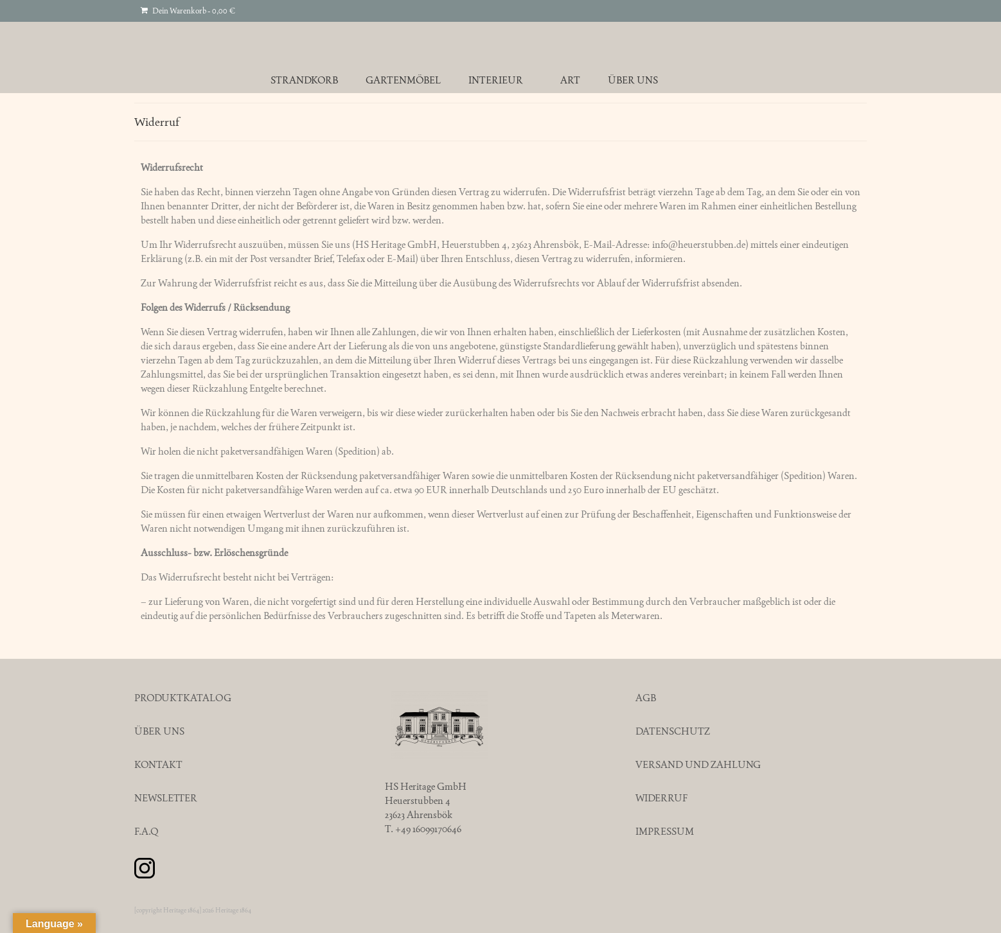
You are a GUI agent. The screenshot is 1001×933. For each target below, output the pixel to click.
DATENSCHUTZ (672, 731)
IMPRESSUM (664, 831)
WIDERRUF (661, 798)
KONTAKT (158, 764)
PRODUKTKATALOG (182, 698)
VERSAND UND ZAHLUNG (698, 764)
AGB (645, 698)
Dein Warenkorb (188, 11)
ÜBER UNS (159, 731)
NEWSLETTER (165, 798)
